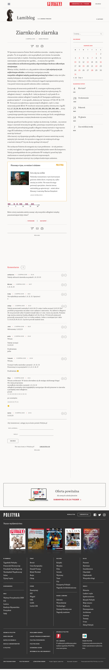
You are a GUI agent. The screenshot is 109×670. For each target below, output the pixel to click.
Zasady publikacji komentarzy (40, 636)
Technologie (60, 606)
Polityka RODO (35, 644)
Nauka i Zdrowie (61, 596)
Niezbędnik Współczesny (12, 572)
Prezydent (7, 610)
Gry (57, 582)
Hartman (86, 566)
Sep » (80, 106)
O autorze (99, 19)
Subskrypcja (84, 514)
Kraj (4, 594)
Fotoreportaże (88, 609)
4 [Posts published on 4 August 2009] (79, 87)
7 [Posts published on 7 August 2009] (92, 87)
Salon (5, 575)
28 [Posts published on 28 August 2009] (92, 99)
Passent (86, 563)
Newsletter (71, 514)
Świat (32, 559)
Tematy (85, 619)
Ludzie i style (88, 593)
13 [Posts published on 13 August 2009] (88, 91)
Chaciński (86, 572)
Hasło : (16, 434)
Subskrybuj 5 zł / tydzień (80, 4)
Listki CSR (34, 606)
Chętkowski (87, 575)
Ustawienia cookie (36, 648)
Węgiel (32, 597)
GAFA (32, 603)
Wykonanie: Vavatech (72, 662)
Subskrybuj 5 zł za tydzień (66, 500)
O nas (85, 622)
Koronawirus (7, 586)
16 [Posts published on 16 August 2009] (101, 91)
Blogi (85, 559)
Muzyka (59, 566)
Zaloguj (98, 4)
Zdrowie (59, 600)
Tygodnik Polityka (10, 563)
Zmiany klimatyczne (64, 609)
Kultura (59, 559)
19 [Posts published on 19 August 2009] (83, 95)
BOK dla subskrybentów (11, 644)
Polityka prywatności (37, 640)
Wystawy (59, 575)
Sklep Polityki (88, 625)
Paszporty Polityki (63, 585)
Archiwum (87, 612)
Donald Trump (35, 569)
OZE (31, 600)
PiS (4, 601)
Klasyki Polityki (89, 600)
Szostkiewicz (88, 569)
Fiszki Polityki (87, 641)
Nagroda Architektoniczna (66, 588)
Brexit (32, 563)
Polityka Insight (24, 662)
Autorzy (86, 615)
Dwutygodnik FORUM (9, 662)
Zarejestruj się (45, 447)
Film (58, 569)
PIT (31, 593)
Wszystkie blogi (89, 578)
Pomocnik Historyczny (11, 566)
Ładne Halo (60, 662)
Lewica (6, 604)
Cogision (55, 662)
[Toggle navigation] (9, 4)
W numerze (7, 559)
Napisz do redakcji (9, 640)
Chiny (32, 578)
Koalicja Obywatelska (11, 607)
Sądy (5, 614)
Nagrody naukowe (63, 612)
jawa (9, 327)
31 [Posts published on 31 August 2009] (75, 103)
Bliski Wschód (35, 572)
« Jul (75, 106)
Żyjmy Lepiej (8, 578)
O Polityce (6, 648)
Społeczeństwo (88, 597)
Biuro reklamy (8, 636)
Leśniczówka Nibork (39, 662)
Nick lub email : (13, 428)
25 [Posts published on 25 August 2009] (79, 99)
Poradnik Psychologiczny (12, 569)
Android (62, 641)
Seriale (59, 572)
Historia (86, 590)
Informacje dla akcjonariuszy (40, 651)
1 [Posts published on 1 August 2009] (96, 83)
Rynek (32, 586)
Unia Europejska (36, 566)
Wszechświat (61, 603)
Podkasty (86, 606)
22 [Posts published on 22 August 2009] (96, 95)
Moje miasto (87, 603)
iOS (57, 641)
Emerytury (34, 590)
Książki (59, 563)
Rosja (32, 575)
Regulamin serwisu (36, 633)
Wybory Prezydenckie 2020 (13, 598)
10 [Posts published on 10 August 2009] (75, 91)
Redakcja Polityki (9, 633)
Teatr (58, 578)
